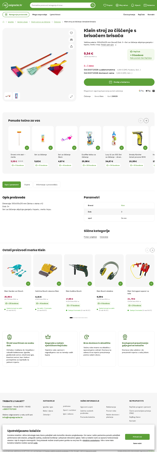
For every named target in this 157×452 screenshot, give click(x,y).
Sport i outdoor (69, 410)
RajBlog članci (134, 417)
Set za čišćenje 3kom (64, 155)
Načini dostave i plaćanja (112, 416)
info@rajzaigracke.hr (12, 417)
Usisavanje (104, 237)
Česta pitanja (129, 14)
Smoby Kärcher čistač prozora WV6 (137, 155)
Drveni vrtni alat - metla (18, 155)
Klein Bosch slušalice (105, 291)
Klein (102, 96)
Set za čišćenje (40, 154)
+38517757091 (9, 409)
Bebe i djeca (48, 411)
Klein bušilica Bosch (74, 291)
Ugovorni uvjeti (86, 407)
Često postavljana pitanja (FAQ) (140, 412)
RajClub (141, 14)
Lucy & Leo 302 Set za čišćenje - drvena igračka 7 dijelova (113, 155)
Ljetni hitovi (55, 14)
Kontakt (151, 14)
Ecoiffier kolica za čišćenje (89, 155)
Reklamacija (111, 407)
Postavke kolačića (87, 417)
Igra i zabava (68, 414)
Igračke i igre (48, 407)
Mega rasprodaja (39, 14)
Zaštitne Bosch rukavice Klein (47, 291)
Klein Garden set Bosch (13, 291)
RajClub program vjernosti (140, 407)
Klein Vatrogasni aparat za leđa (138, 292)
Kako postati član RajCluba (141, 58)
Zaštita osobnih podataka (86, 412)
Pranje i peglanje (90, 237)
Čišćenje (87, 96)
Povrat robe (111, 411)
